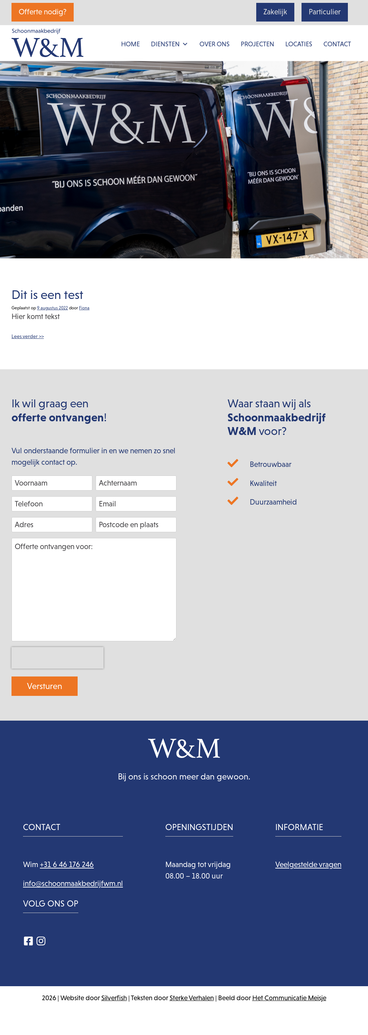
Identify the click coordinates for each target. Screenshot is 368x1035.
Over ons (214, 44)
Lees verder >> (28, 336)
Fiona (84, 307)
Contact (337, 44)
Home (130, 44)
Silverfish (114, 998)
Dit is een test (47, 294)
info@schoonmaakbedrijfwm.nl (73, 883)
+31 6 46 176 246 (67, 864)
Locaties (298, 44)
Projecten (257, 44)
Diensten (169, 44)
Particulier (325, 12)
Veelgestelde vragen (308, 864)
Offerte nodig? (42, 12)
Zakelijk (275, 12)
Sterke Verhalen (192, 998)
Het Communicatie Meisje (289, 998)
